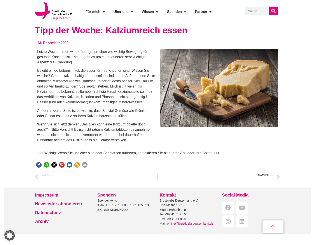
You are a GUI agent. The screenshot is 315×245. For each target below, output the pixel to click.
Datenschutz (48, 212)
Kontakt (168, 195)
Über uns (123, 12)
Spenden (176, 12)
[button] (39, 165)
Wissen (150, 12)
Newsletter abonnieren (58, 203)
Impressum (46, 195)
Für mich (95, 12)
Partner (203, 12)
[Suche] (273, 11)
